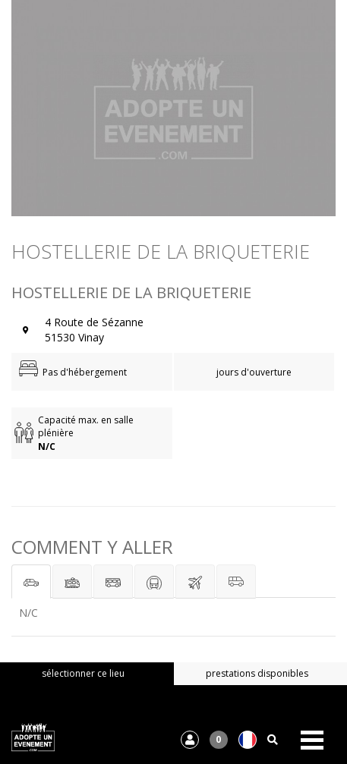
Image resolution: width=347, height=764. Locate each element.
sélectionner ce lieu (83, 673)
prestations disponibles (257, 673)
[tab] (31, 581)
